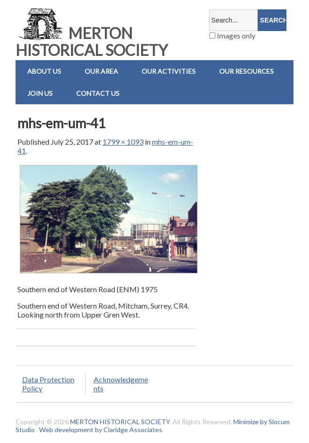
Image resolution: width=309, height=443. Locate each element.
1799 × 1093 (123, 141)
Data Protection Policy (48, 384)
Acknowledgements (121, 384)
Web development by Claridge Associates (100, 430)
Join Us (40, 93)
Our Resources (246, 71)
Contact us (97, 93)
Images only (232, 35)
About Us (44, 71)
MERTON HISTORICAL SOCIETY (92, 41)
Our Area (101, 71)
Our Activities (169, 71)
